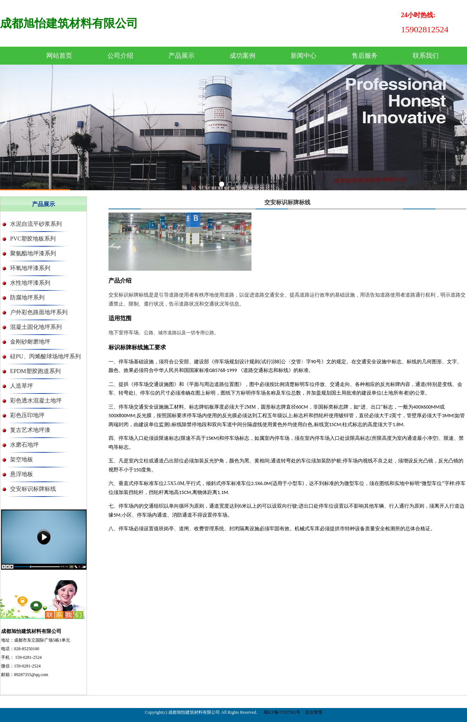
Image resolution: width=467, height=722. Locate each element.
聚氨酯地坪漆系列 (33, 253)
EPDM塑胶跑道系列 (35, 371)
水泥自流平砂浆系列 (36, 224)
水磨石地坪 (24, 445)
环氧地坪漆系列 (30, 268)
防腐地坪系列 (27, 297)
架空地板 (21, 459)
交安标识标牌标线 (33, 489)
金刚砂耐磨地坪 (30, 342)
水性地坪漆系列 (30, 283)
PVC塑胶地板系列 (33, 239)
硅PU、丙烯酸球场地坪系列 (45, 356)
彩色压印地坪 (27, 415)
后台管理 (313, 712)
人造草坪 (21, 386)
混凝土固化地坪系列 (36, 327)
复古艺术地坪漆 (30, 430)
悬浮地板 (21, 474)
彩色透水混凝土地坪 (36, 400)
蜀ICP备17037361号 (282, 712)
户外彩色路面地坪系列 (39, 312)
